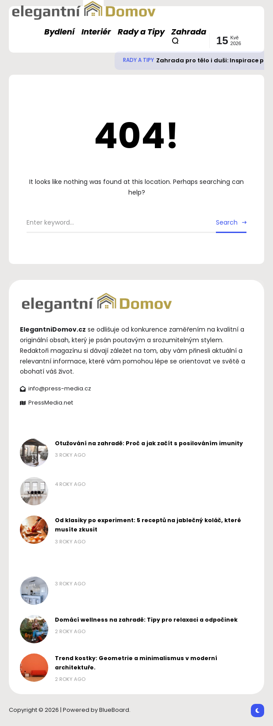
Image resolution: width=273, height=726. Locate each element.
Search (227, 222)
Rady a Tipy (138, 60)
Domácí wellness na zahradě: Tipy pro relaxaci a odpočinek (146, 619)
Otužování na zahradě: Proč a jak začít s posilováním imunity (149, 443)
